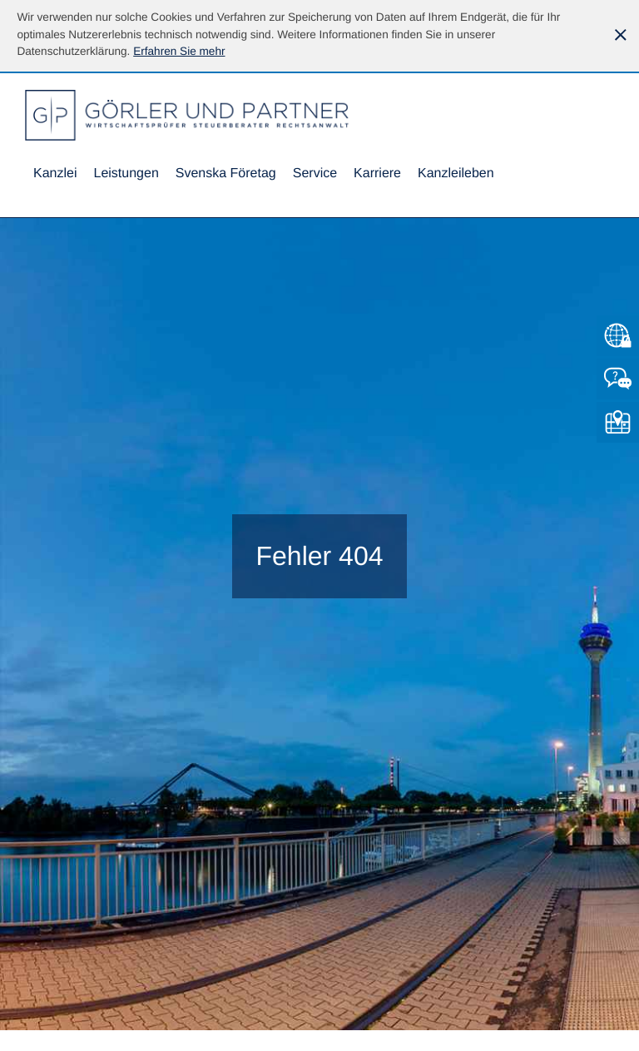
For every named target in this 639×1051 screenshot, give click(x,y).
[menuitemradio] (226, 174)
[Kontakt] (618, 379)
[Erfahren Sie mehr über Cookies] (179, 51)
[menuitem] (55, 174)
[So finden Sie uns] (618, 422)
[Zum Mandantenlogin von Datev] (618, 335)
